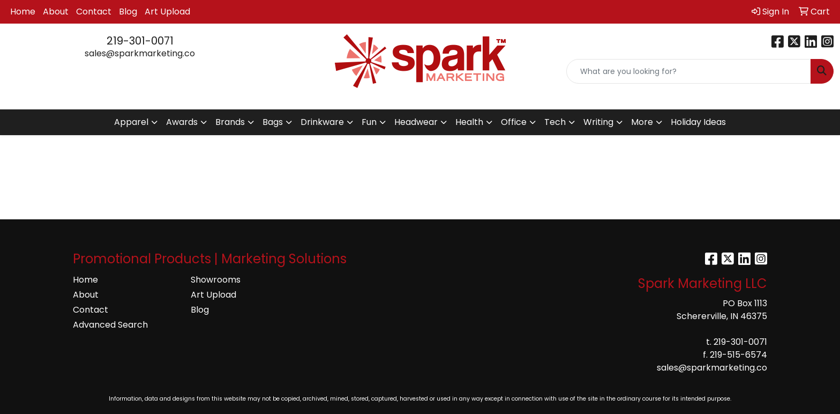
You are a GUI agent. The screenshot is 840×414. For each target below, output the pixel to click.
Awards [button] (182, 122)
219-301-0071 (140, 40)
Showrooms (216, 279)
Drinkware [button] (322, 122)
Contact (93, 11)
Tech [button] (555, 122)
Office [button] (514, 122)
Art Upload (167, 11)
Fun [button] (369, 122)
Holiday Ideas (698, 122)
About (56, 11)
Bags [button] (272, 122)
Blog (128, 11)
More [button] (642, 122)
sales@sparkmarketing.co (140, 53)
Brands (230, 122)
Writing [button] (598, 122)
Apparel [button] (131, 122)
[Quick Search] (688, 71)
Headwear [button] (416, 122)
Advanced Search (110, 325)
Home (22, 11)
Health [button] (469, 122)
